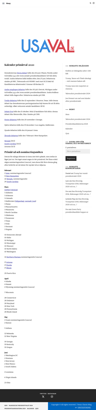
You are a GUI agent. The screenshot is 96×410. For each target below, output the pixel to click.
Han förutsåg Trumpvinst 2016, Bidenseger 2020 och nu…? (77, 184)
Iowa (7, 173)
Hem (67, 114)
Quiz (67, 133)
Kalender (69, 129)
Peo (67, 191)
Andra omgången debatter (14, 90)
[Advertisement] (48, 21)
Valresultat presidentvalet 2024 (78, 94)
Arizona (9, 262)
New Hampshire (12, 176)
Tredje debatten (10, 101)
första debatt (22, 73)
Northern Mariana (13, 257)
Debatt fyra (8, 112)
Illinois (8, 268)
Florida (9, 265)
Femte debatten (10, 120)
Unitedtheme (84, 407)
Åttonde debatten (11, 136)
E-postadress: (71, 147)
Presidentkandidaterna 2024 (77, 124)
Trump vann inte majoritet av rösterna (77, 87)
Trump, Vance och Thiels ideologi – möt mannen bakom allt (78, 79)
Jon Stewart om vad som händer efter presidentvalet (78, 99)
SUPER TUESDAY (11, 190)
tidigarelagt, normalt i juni (25, 201)
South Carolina (10, 144)
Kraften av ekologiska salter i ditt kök (78, 72)
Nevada (7, 141)
